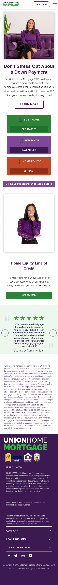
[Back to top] (29, 577)
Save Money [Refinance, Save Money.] (29, 150)
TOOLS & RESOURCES (29, 547)
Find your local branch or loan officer (30, 184)
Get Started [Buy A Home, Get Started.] (29, 129)
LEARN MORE (29, 104)
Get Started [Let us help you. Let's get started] (29, 295)
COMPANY (29, 531)
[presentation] (5, 333)
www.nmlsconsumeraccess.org (18, 476)
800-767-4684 (14, 467)
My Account (41, 4)
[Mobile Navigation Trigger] (55, 4)
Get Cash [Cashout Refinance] (29, 171)
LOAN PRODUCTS (29, 539)
